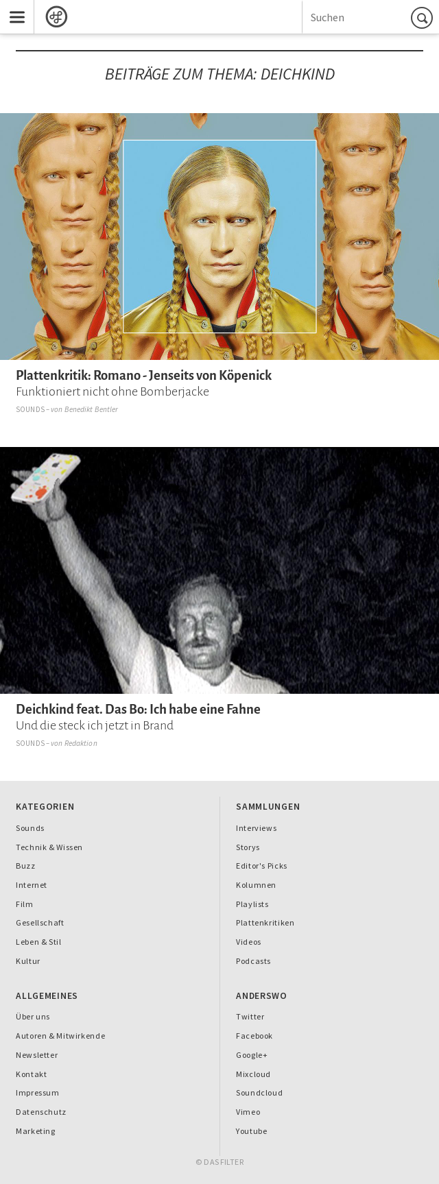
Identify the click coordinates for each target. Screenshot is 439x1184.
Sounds (30, 409)
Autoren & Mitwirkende (60, 1035)
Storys (248, 847)
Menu (12, 7)
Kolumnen (256, 885)
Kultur (28, 961)
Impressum (38, 1092)
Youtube (251, 1131)
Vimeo (248, 1112)
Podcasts (253, 961)
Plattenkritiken (265, 922)
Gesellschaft (40, 922)
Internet (31, 885)
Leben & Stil (38, 942)
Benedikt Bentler (91, 409)
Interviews (256, 828)
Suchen (424, 17)
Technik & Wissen (49, 847)
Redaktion (80, 743)
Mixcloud (253, 1074)
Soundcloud (259, 1092)
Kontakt (31, 1074)
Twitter (250, 1016)
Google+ (252, 1055)
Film (25, 904)
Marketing (36, 1131)
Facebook (254, 1035)
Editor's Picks (261, 865)
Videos (248, 942)
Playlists (252, 904)
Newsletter (37, 1055)
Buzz (26, 865)
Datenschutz (41, 1112)
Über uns (33, 1016)
